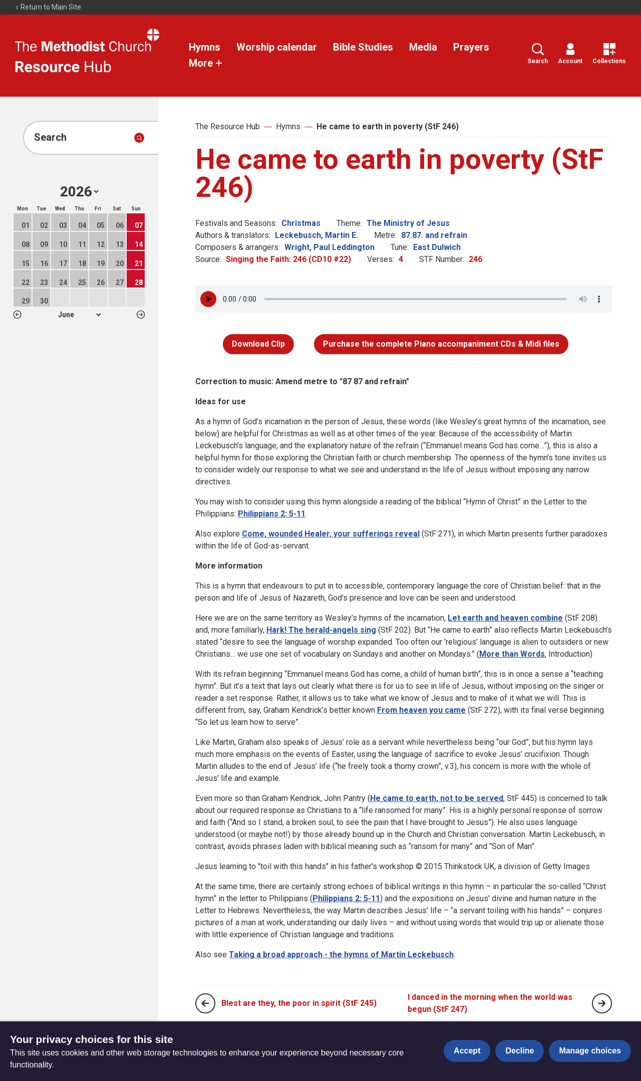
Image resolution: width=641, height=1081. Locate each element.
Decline (519, 1050)
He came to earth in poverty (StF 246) (387, 126)
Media (423, 47)
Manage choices (590, 1050)
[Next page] (602, 1003)
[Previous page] (205, 1003)
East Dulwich (437, 247)
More (206, 63)
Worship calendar (276, 47)
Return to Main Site (48, 7)
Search (537, 54)
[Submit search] (139, 138)
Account (570, 54)
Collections (609, 54)
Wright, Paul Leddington (329, 247)
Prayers (471, 47)
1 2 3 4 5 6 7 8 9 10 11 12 (79, 314)
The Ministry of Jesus (408, 223)
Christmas (300, 223)
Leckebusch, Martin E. (316, 235)
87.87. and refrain (434, 235)
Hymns (204, 47)
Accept (467, 1050)
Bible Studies (363, 47)
